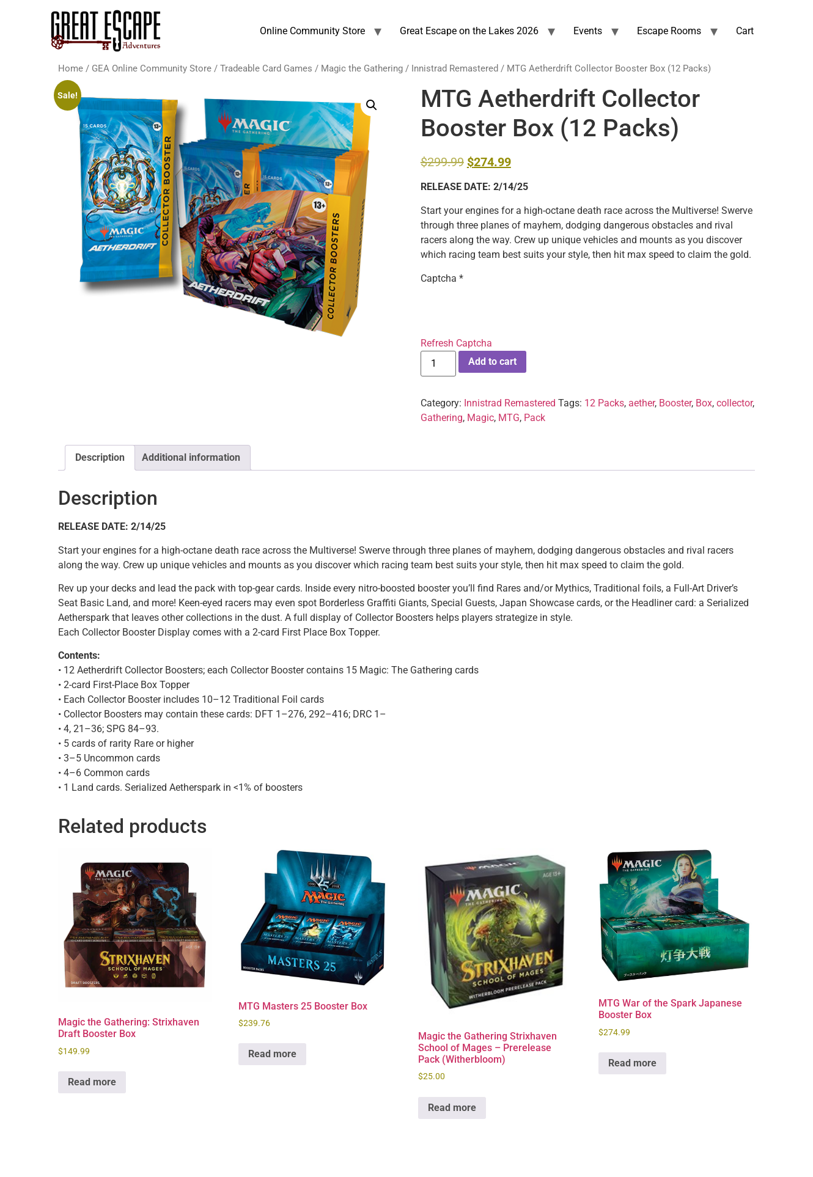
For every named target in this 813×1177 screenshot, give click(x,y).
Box (704, 403)
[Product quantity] (438, 363)
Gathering (442, 418)
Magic (480, 418)
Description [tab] (100, 457)
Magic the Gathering (362, 68)
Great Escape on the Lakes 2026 (469, 31)
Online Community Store (312, 31)
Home (70, 68)
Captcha (442, 279)
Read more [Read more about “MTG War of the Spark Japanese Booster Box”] (632, 1063)
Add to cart (492, 361)
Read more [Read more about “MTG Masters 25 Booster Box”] (272, 1054)
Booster (675, 403)
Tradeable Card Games (266, 68)
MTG (509, 418)
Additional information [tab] (191, 457)
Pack (534, 418)
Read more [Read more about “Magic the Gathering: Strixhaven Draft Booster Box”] (92, 1082)
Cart (745, 31)
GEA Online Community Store (152, 68)
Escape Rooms (669, 31)
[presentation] (513, 309)
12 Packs (604, 403)
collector (734, 403)
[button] (372, 105)
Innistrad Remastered (454, 68)
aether (641, 403)
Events (587, 31)
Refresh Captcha (456, 343)
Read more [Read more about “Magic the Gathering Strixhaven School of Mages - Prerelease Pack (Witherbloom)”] (452, 1107)
